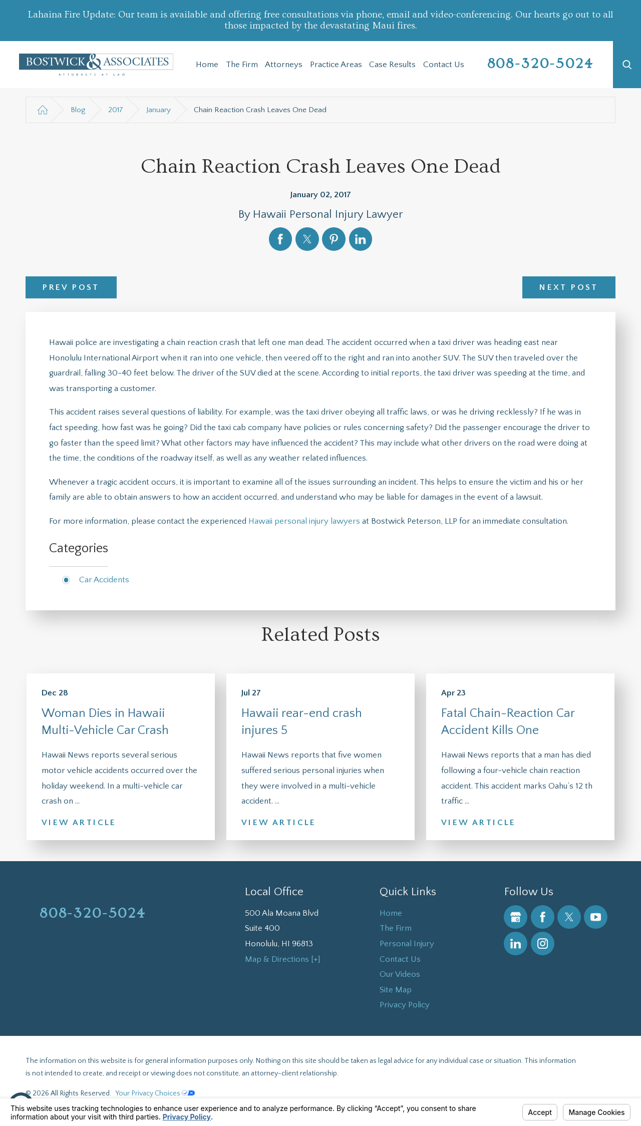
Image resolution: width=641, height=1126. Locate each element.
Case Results (392, 64)
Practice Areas (336, 64)
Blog (78, 110)
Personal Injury (407, 943)
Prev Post (71, 287)
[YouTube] (595, 917)
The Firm (242, 64)
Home (207, 64)
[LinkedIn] (515, 943)
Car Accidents (104, 579)
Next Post (568, 287)
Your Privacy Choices (155, 1093)
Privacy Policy (405, 1004)
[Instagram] (542, 943)
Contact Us (443, 64)
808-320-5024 (540, 64)
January (158, 110)
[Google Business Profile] (515, 917)
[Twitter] (569, 917)
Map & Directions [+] (282, 959)
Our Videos (400, 974)
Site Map (396, 989)
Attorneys (283, 64)
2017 (115, 110)
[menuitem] (207, 64)
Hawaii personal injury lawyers (304, 521)
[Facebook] (542, 917)
